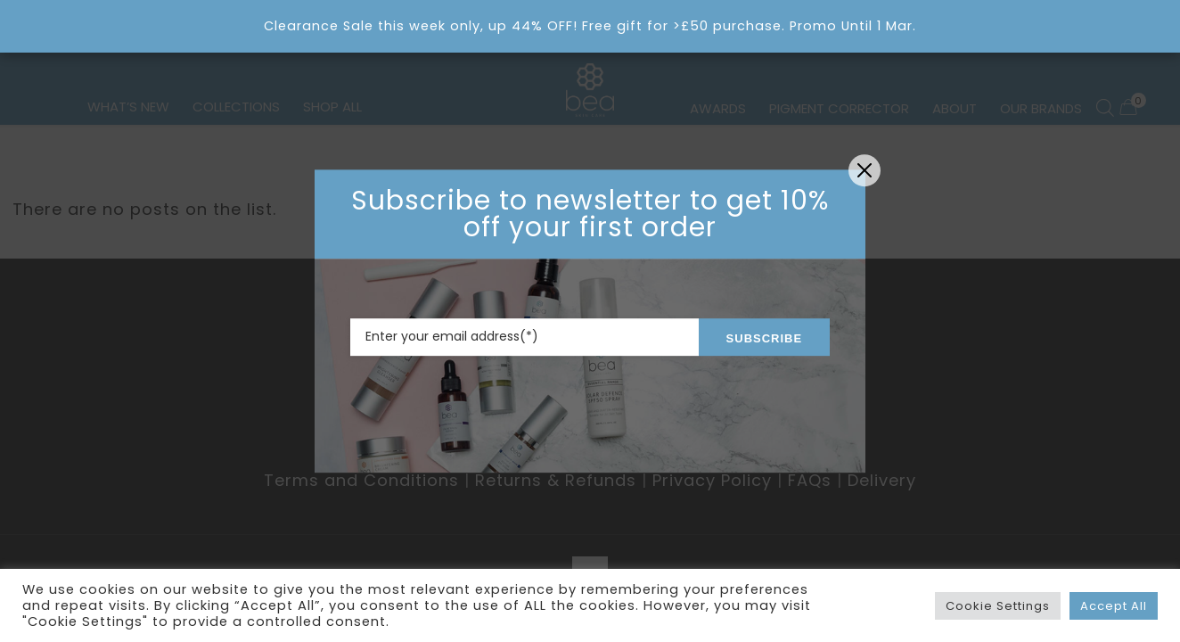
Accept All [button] (1113, 605)
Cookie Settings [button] (998, 605)
